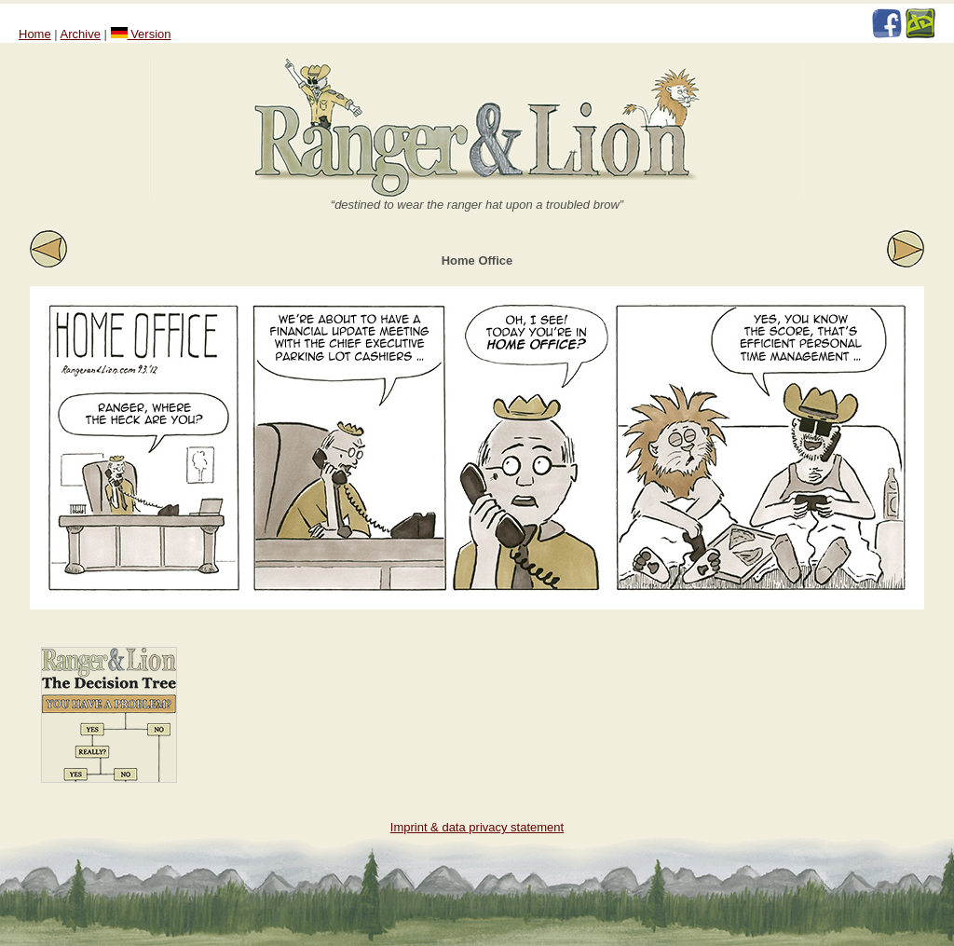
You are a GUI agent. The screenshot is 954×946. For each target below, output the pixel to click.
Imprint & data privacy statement (477, 827)
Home (35, 34)
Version (141, 34)
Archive (81, 34)
